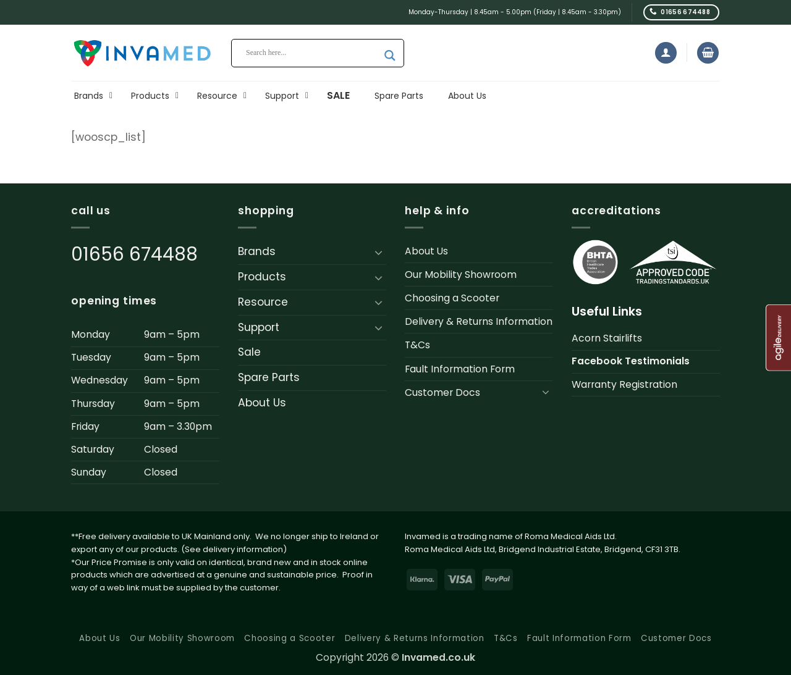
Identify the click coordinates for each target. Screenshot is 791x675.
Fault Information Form (460, 369)
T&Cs (417, 344)
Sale (249, 352)
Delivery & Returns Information (478, 321)
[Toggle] (378, 252)
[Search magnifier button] (390, 55)
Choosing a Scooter (452, 297)
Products (262, 276)
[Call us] (681, 12)
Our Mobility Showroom (461, 274)
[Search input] (312, 53)
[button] (666, 53)
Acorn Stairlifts (607, 338)
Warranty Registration (624, 384)
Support (258, 327)
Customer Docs (442, 392)
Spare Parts (269, 377)
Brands (257, 251)
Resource (263, 302)
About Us (262, 402)
